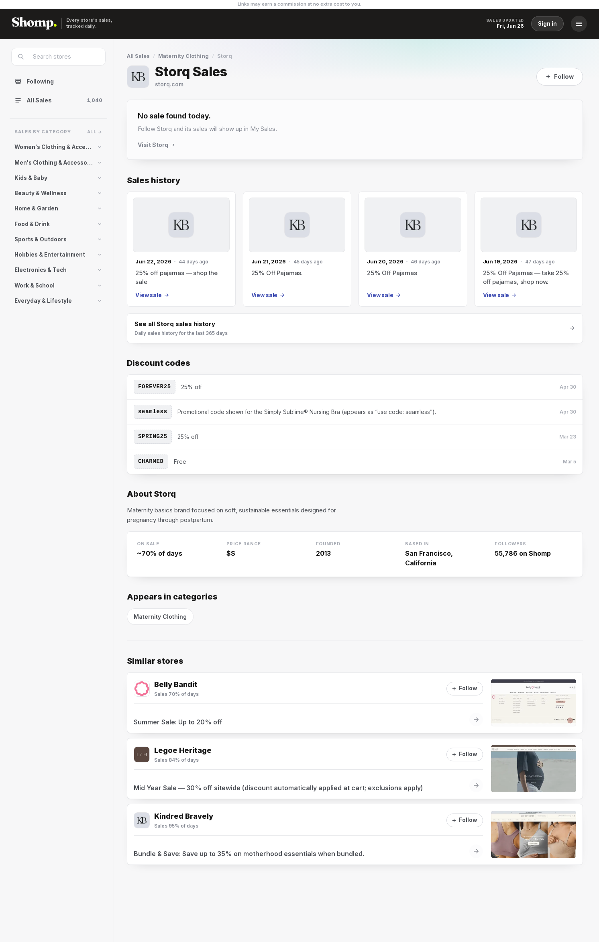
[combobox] (63, 56)
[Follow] (559, 77)
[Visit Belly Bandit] (142, 689)
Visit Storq (156, 144)
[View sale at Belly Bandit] (355, 703)
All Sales (138, 56)
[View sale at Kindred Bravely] (355, 834)
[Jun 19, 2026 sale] (529, 249)
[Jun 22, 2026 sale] (181, 249)
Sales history (153, 180)
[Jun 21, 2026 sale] (297, 249)
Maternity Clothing (183, 56)
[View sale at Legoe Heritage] (355, 768)
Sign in (547, 23)
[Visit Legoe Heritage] (142, 754)
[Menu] (579, 24)
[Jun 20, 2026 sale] (413, 249)
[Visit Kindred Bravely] (142, 820)
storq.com (169, 84)
